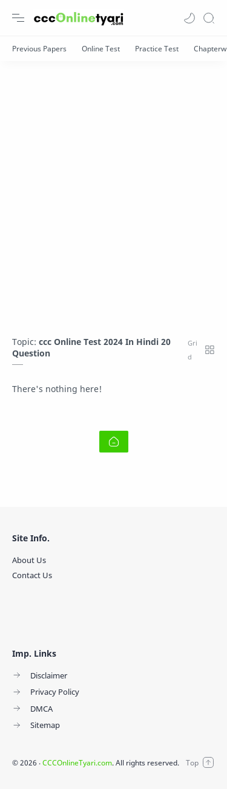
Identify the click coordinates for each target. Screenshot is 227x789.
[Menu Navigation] (18, 18)
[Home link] (113, 441)
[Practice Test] (157, 48)
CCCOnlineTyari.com (77, 763)
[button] (189, 18)
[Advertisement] (113, 192)
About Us (29, 560)
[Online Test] (101, 48)
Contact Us (32, 575)
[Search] (209, 18)
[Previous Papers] (39, 48)
